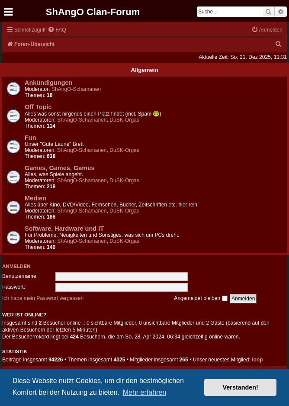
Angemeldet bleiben (200, 298)
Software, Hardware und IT (64, 228)
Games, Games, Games (59, 167)
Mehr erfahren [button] (145, 392)
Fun (30, 137)
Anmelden (16, 266)
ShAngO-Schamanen (76, 89)
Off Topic (38, 106)
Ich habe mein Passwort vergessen (42, 298)
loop (257, 360)
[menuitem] (57, 30)
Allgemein (144, 70)
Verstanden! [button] (240, 387)
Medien (35, 198)
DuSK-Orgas (124, 120)
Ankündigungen (48, 82)
